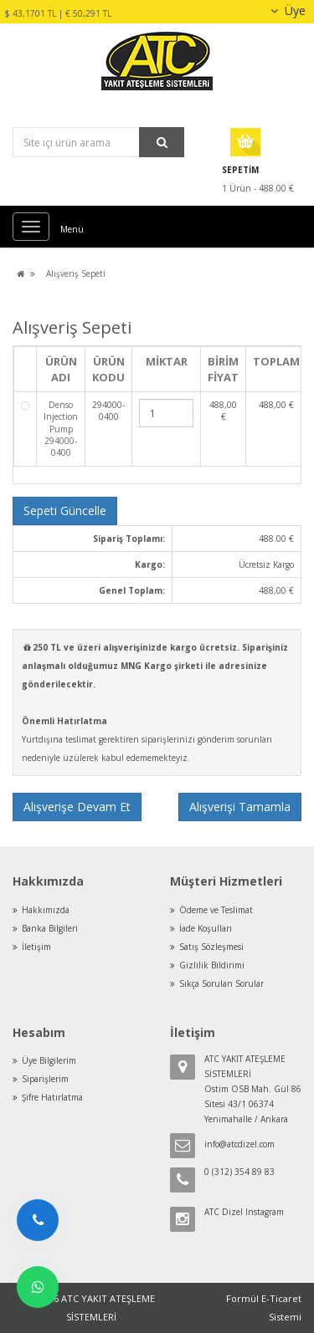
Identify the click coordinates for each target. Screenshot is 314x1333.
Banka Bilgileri (50, 928)
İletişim (36, 947)
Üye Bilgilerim (49, 1060)
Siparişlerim (45, 1079)
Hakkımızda (45, 910)
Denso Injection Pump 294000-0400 (61, 428)
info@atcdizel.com (239, 1144)
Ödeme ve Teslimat (216, 910)
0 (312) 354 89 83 (239, 1171)
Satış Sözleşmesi (211, 947)
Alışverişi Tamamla (240, 807)
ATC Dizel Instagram (244, 1212)
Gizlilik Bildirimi (212, 965)
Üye (286, 10)
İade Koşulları (205, 928)
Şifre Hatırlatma (52, 1097)
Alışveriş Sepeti (76, 273)
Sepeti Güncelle (64, 510)
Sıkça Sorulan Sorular (221, 983)
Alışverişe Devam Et (77, 807)
